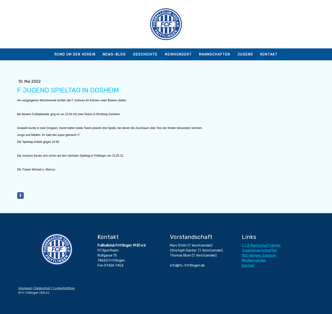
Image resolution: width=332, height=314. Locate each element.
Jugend (245, 54)
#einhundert (178, 54)
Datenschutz (43, 288)
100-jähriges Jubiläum (259, 255)
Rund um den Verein (75, 54)
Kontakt (269, 54)
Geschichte (145, 54)
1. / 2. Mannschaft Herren (261, 245)
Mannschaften (214, 54)
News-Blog (114, 54)
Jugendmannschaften (259, 250)
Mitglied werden (254, 260)
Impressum (25, 288)
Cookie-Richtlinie (64, 288)
